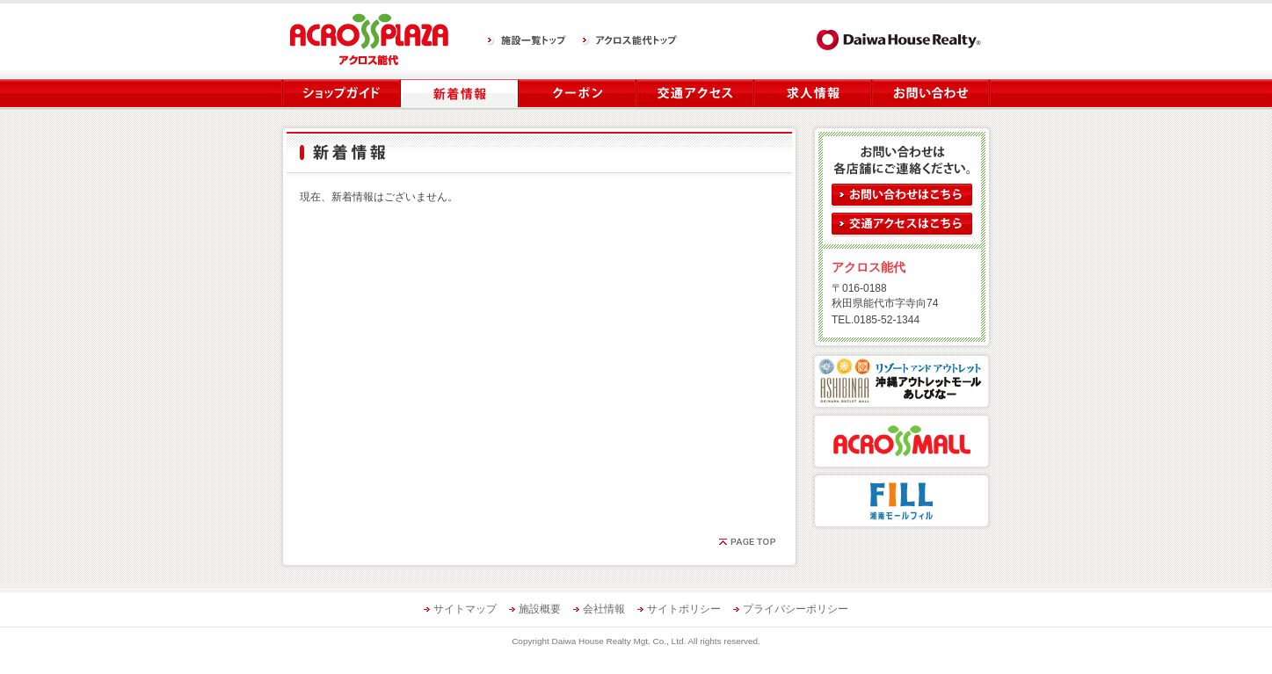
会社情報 (604, 609)
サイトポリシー (684, 609)
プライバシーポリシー (795, 609)
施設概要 (540, 609)
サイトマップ (465, 609)
